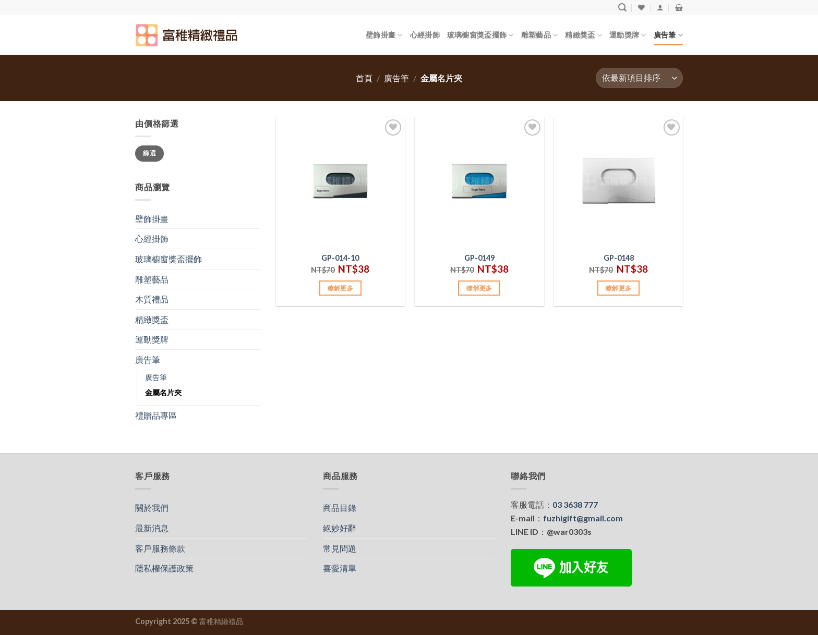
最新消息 (152, 528)
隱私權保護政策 (164, 568)
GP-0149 (479, 257)
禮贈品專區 (156, 415)
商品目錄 (339, 507)
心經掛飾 (425, 34)
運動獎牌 (627, 35)
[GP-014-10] (340, 181)
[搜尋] (622, 7)
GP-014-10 (340, 257)
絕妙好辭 (339, 528)
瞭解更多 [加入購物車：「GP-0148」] (618, 288)
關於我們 (152, 507)
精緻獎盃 (583, 35)
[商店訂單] (639, 78)
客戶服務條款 (160, 548)
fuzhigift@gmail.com (583, 518)
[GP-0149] (479, 181)
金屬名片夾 (163, 392)
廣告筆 (668, 35)
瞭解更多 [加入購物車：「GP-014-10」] (340, 288)
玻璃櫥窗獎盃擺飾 (480, 35)
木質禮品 (152, 299)
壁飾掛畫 (384, 35)
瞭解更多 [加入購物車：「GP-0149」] (479, 288)
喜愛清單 (339, 568)
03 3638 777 (575, 504)
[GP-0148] (618, 181)
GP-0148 (619, 257)
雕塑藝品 (539, 35)
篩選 (149, 153)
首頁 (364, 78)
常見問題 (339, 548)
